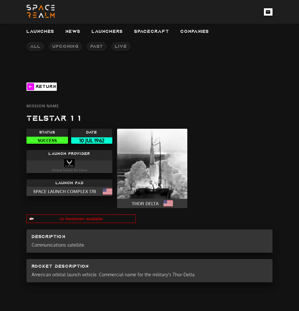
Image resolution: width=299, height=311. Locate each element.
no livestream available (81, 218)
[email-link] (268, 11)
